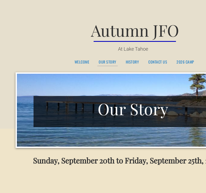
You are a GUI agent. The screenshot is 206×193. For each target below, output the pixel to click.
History (132, 62)
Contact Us (157, 62)
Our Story (107, 62)
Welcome (82, 62)
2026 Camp (185, 62)
